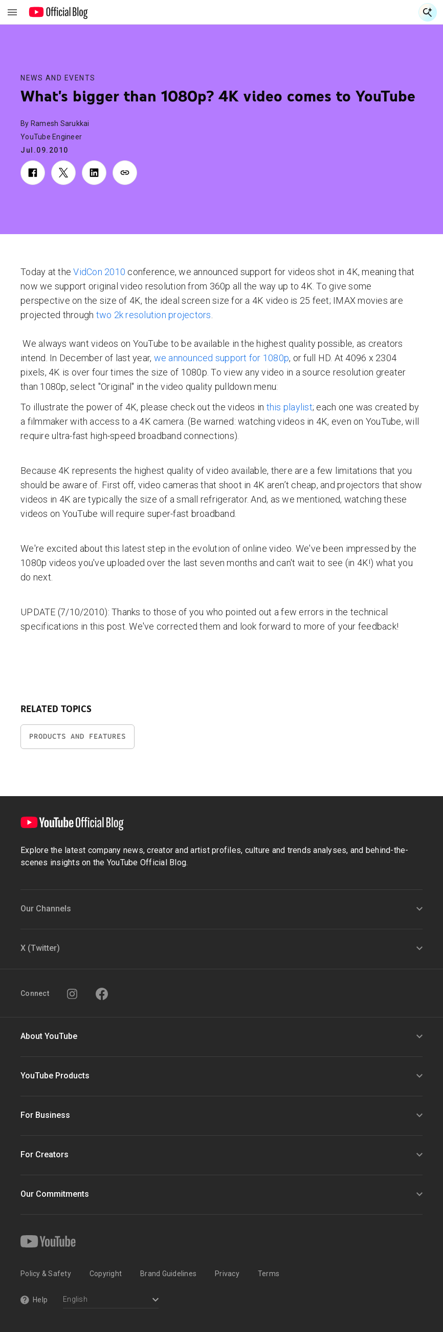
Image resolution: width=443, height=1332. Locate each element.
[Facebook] (102, 994)
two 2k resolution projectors (153, 314)
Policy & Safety (45, 1273)
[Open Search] (427, 12)
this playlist (290, 407)
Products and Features (77, 736)
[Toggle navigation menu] (12, 12)
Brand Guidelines (168, 1273)
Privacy (227, 1273)
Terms (268, 1273)
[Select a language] (111, 1300)
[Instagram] (72, 994)
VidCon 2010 (99, 271)
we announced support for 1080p (222, 357)
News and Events (58, 78)
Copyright (106, 1273)
